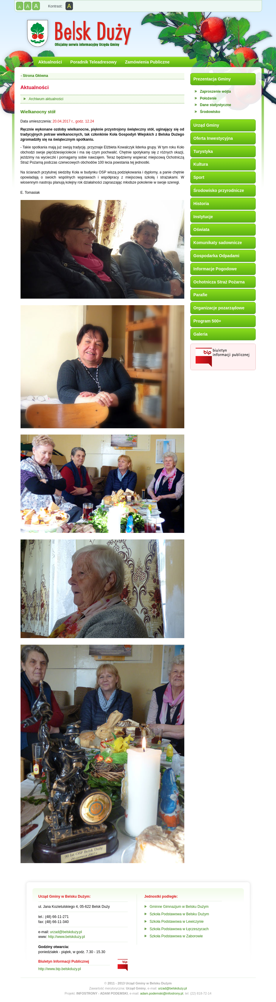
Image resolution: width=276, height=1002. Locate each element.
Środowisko (210, 112)
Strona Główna (35, 76)
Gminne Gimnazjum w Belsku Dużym (179, 907)
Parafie (201, 294)
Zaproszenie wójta (215, 91)
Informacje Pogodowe (215, 268)
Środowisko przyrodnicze (219, 190)
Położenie (208, 98)
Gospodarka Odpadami (216, 255)
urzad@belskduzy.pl (66, 932)
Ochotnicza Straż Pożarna (219, 282)
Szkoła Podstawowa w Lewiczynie (177, 921)
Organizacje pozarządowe (219, 307)
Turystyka (203, 151)
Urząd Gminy (206, 125)
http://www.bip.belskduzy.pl (59, 969)
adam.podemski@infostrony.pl (161, 993)
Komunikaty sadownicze (218, 242)
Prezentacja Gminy (212, 79)
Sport (199, 177)
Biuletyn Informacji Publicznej (223, 357)
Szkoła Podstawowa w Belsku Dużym (179, 914)
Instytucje (203, 216)
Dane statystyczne (215, 105)
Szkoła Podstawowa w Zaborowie (176, 936)
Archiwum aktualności (46, 99)
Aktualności (50, 62)
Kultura (201, 164)
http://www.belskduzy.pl (66, 937)
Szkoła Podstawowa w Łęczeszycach (179, 929)
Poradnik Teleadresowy (93, 62)
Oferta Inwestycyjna (213, 138)
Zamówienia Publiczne (147, 62)
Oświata (202, 229)
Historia (201, 203)
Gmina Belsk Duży (78, 34)
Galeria (201, 334)
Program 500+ (207, 321)
